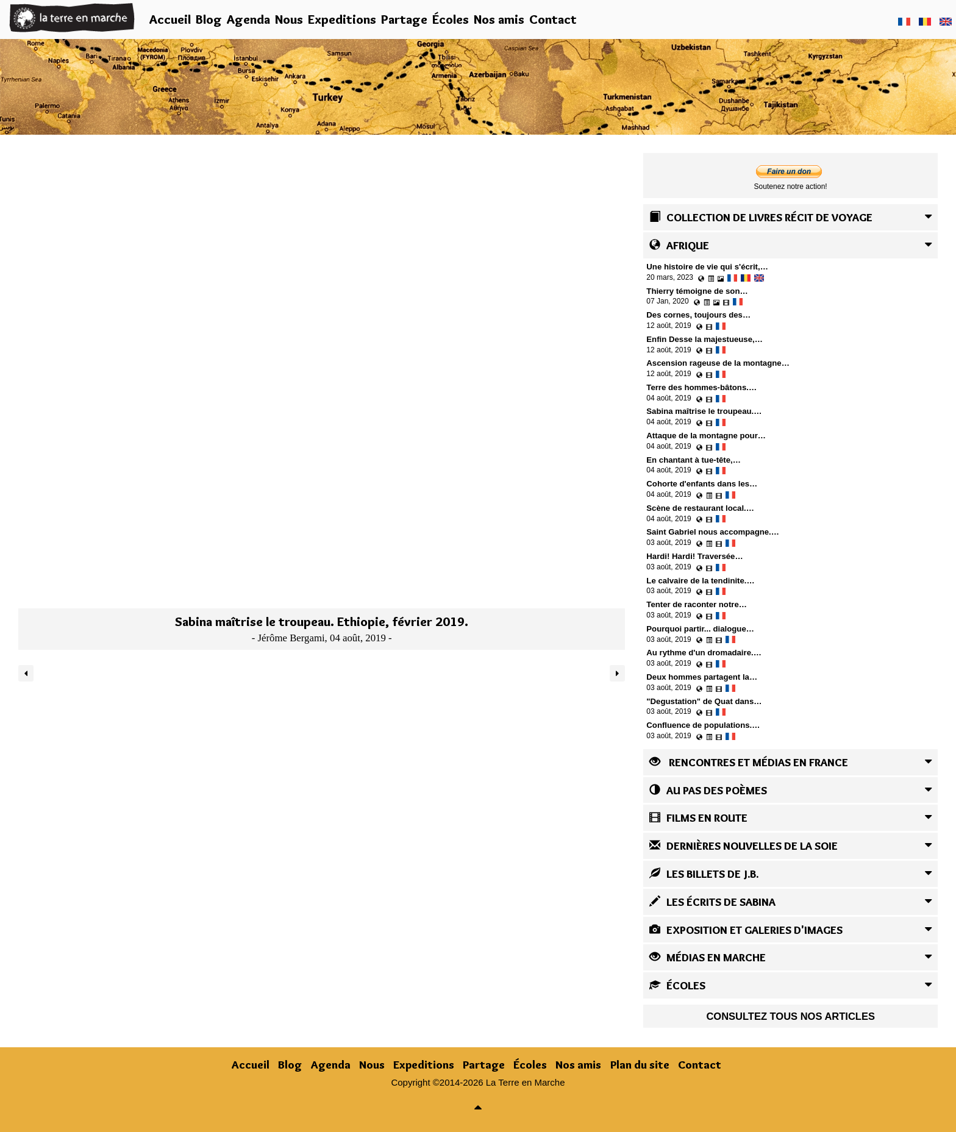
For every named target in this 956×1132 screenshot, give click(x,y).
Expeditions (342, 19)
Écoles (450, 19)
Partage (404, 19)
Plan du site (639, 1065)
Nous (289, 19)
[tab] (790, 217)
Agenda (248, 19)
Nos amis (499, 19)
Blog (209, 19)
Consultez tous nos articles (790, 1016)
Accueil (170, 19)
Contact (553, 19)
